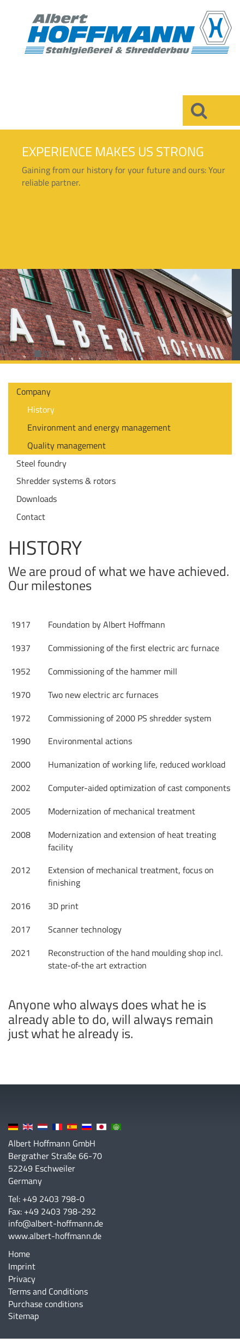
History (41, 409)
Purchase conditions (45, 1304)
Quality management (66, 445)
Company (33, 391)
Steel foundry (41, 463)
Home (19, 1254)
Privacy (21, 1279)
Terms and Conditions (48, 1291)
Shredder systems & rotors (66, 480)
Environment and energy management (99, 427)
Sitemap (23, 1316)
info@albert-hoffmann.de (55, 1223)
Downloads (36, 498)
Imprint (21, 1266)
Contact (30, 516)
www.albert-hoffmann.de (54, 1235)
